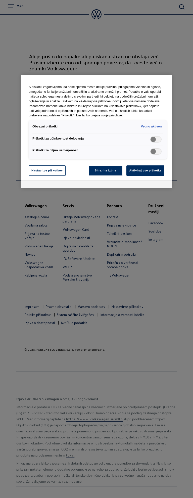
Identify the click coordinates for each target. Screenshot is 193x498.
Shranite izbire (106, 170)
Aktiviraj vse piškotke (145, 170)
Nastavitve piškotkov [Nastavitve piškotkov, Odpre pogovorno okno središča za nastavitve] (47, 170)
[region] (96, 131)
